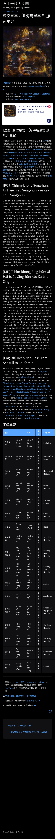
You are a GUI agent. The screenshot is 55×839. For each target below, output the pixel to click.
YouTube (9, 688)
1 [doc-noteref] (11, 82)
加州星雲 (33, 161)
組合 (18, 175)
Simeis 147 (43, 158)
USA (37, 418)
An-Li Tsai (19, 99)
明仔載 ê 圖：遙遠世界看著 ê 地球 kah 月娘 (29, 732)
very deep (43, 371)
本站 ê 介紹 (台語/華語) (15, 695)
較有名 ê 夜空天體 (34, 149)
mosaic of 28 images (26, 415)
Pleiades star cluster (12, 383)
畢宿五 (33, 158)
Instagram (31, 682)
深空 (45, 140)
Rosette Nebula (30, 386)
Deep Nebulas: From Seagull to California (32, 93)
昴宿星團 (13, 152)
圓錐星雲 (16, 155)
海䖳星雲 (34, 155)
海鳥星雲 (19, 161)
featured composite (15, 412)
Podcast (15, 682)
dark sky (28, 406)
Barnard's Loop (29, 383)
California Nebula (32, 394)
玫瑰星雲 (7, 155)
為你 (43, 86)
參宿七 (25, 155)
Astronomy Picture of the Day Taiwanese (16, 7)
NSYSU (27, 99)
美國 (5, 173)
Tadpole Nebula (22, 391)
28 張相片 (11, 175)
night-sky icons (26, 377)
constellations (9, 406)
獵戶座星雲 (45, 152)
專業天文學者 (34, 86)
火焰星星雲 (12, 158)
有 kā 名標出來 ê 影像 (28, 164)
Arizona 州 (11, 173)
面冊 (23, 682)
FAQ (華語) (32, 695)
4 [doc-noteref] (3, 89)
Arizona (30, 418)
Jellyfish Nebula (15, 388)
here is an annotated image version (32, 397)
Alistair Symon (29, 96)
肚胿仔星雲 (23, 158)
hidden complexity (40, 409)
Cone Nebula (44, 386)
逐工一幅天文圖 (16, 4)
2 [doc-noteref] (40, 86)
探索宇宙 (7, 83)
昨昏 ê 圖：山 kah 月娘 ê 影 (19, 725)
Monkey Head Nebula (33, 388)
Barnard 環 (24, 152)
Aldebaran (34, 391)
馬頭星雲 (34, 152)
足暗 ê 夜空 (29, 167)
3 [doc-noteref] (45, 86)
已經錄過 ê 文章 (33, 700)
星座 (5, 170)
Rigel (5, 388)
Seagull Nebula (10, 394)
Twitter (41, 682)
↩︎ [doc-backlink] (10, 691)
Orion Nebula (16, 386)
